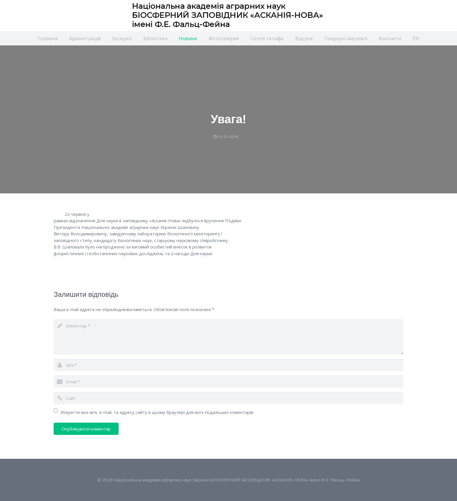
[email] (228, 381)
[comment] (228, 337)
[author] (228, 365)
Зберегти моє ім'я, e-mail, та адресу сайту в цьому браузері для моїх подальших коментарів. (157, 412)
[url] (228, 398)
